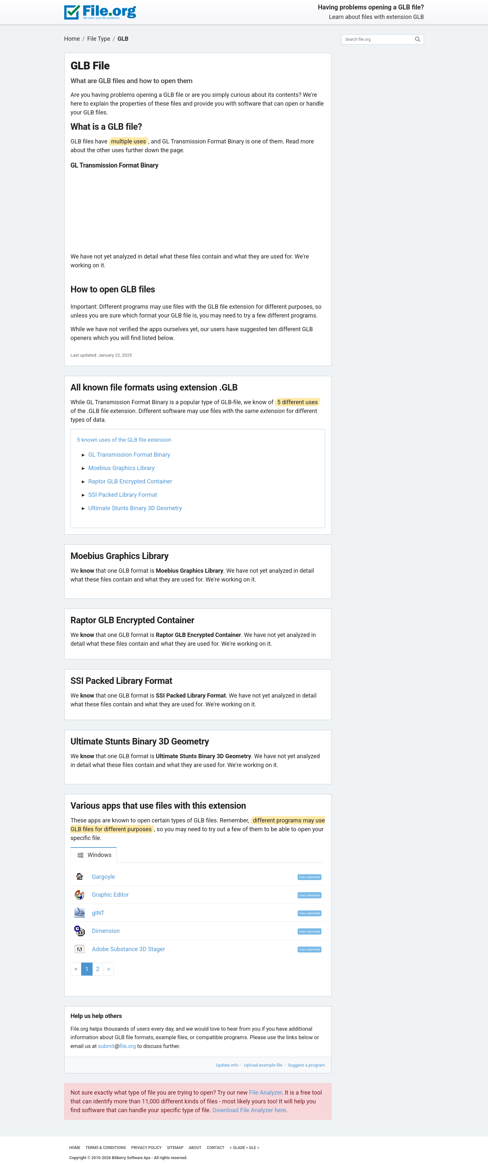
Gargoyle (103, 876)
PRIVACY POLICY (146, 1147)
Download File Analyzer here (249, 1110)
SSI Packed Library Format (122, 494)
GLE (252, 1147)
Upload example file (263, 1065)
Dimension (106, 930)
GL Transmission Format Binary (129, 454)
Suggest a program (306, 1065)
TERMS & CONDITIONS (106, 1147)
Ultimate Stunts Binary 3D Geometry (135, 508)
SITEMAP (175, 1147)
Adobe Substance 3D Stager (128, 949)
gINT (98, 912)
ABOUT (195, 1147)
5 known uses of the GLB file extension (124, 439)
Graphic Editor (110, 894)
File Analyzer (265, 1092)
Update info (227, 1065)
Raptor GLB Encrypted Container (130, 481)
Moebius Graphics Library (121, 468)
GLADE (239, 1147)
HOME (75, 1147)
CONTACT (215, 1147)
